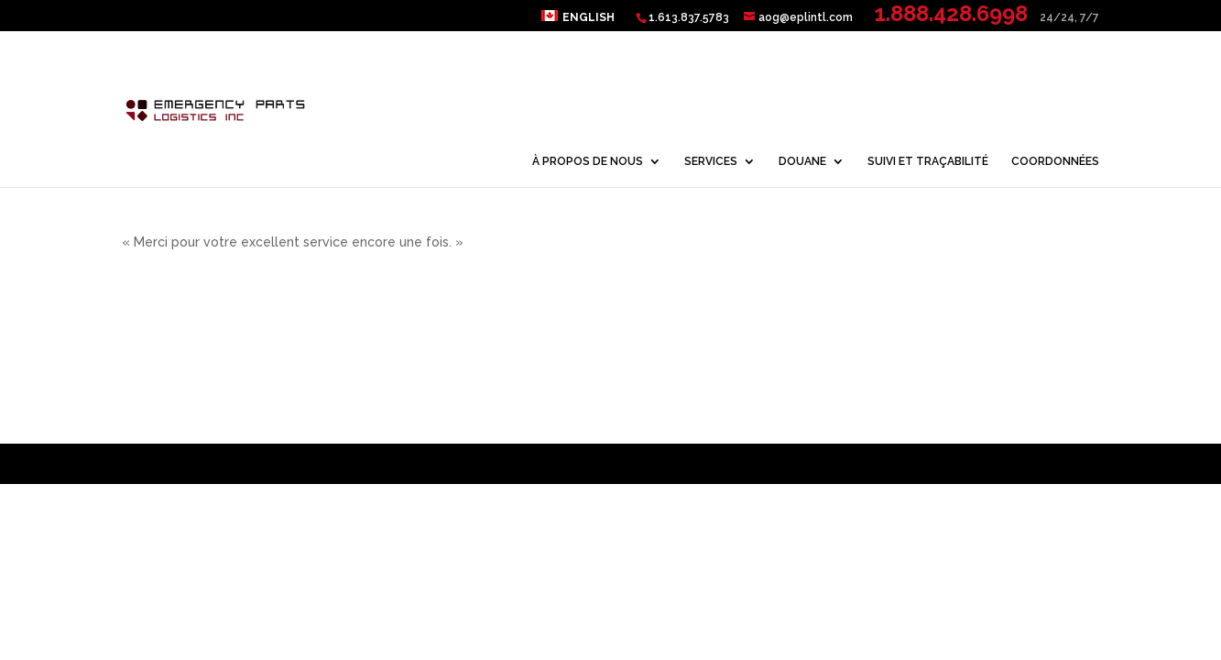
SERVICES (710, 161)
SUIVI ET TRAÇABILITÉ (927, 161)
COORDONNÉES (1055, 161)
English (588, 17)
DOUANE (802, 161)
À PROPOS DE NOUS (587, 161)
